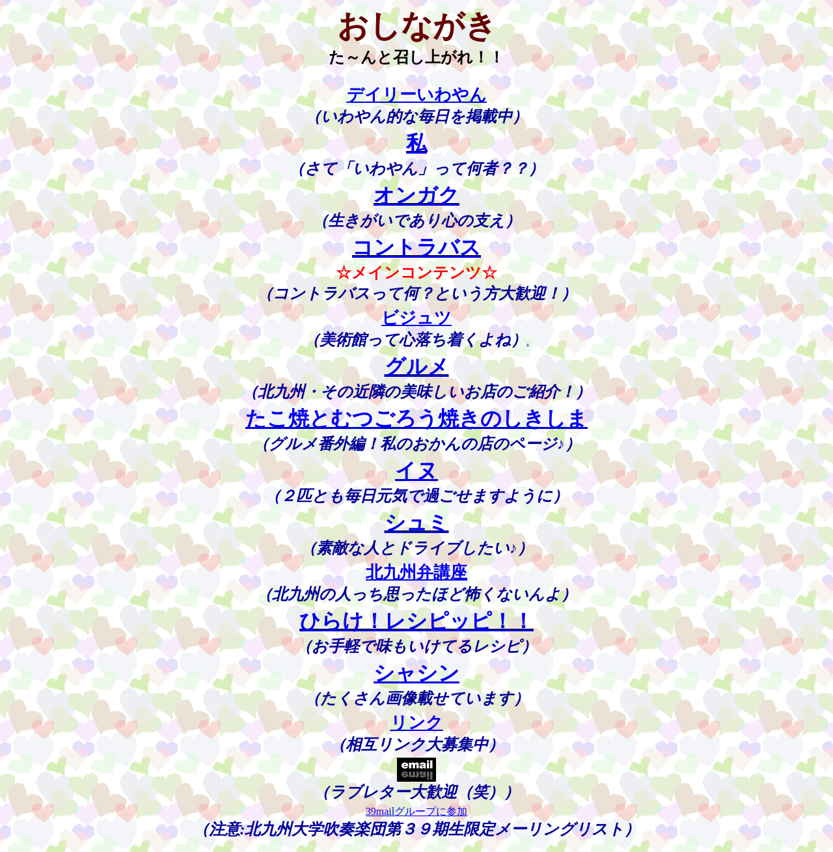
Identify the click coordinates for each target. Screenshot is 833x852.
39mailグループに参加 (416, 816)
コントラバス (416, 248)
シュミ (417, 525)
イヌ (416, 473)
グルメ (417, 369)
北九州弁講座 (416, 575)
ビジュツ (416, 319)
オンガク (416, 196)
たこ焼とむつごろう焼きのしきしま (416, 421)
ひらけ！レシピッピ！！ (416, 625)
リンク (416, 727)
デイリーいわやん (417, 95)
